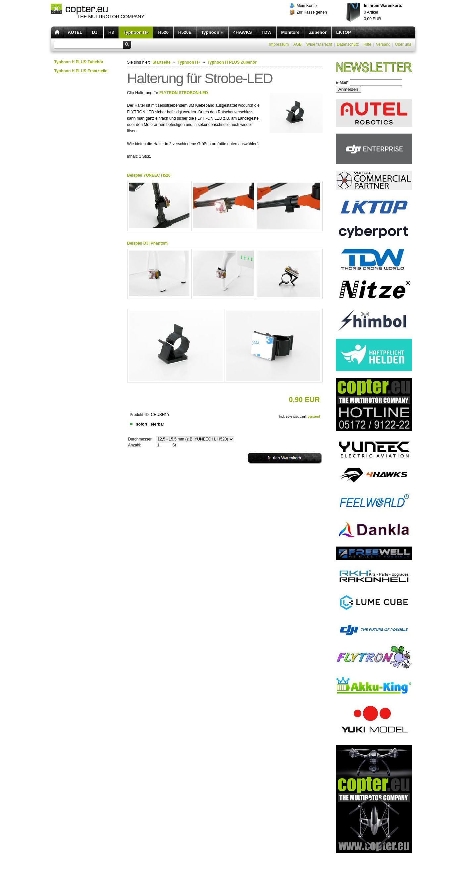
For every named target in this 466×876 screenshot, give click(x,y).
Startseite (161, 62)
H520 (163, 32)
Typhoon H (212, 32)
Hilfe (367, 44)
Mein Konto (307, 5)
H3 (111, 32)
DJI (95, 32)
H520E (184, 32)
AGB (297, 44)
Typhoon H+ (136, 32)
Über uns (403, 44)
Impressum (279, 44)
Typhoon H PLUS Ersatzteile (80, 71)
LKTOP (343, 32)
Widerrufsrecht (319, 44)
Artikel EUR (383, 12)
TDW (267, 32)
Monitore (290, 32)
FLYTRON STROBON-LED (183, 92)
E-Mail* (342, 82)
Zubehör (318, 32)
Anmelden (348, 89)
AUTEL (75, 32)
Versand (383, 44)
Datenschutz (348, 44)
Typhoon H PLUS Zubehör (78, 62)
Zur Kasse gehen (312, 12)
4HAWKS (242, 32)
